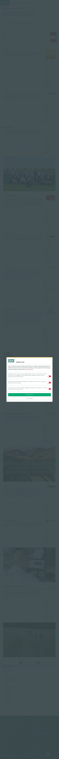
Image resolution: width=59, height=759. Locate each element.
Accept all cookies (29, 394)
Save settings (29, 398)
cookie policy (30, 369)
